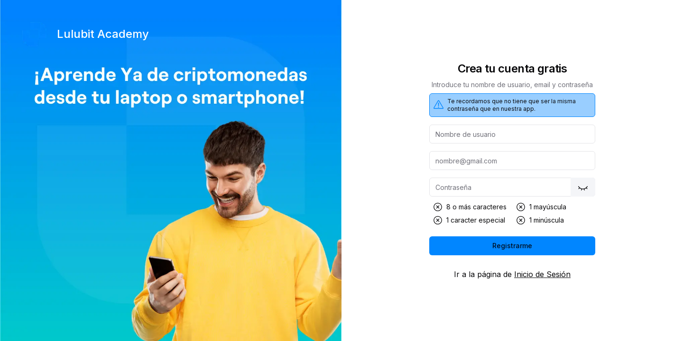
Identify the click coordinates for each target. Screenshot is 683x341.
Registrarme (512, 246)
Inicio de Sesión (542, 274)
